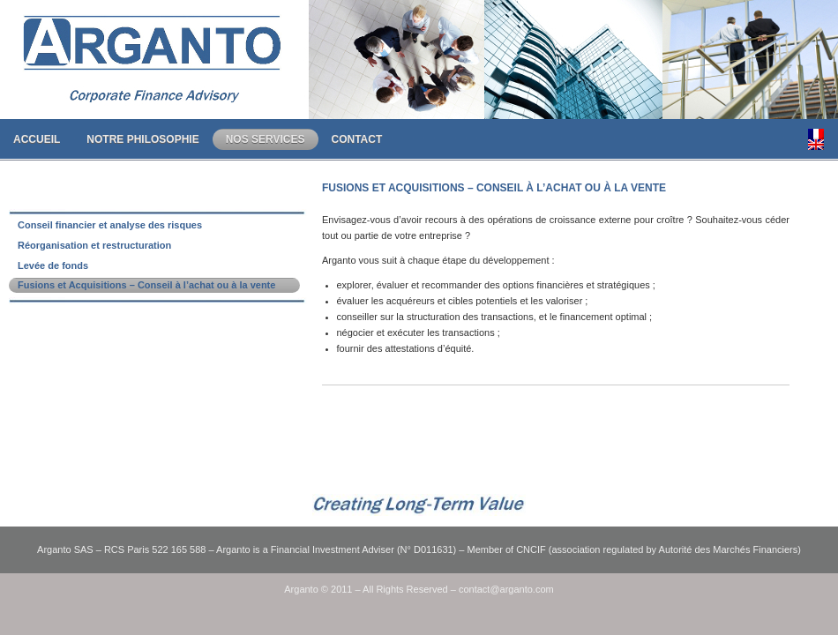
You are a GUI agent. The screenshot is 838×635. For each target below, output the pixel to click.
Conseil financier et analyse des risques (110, 225)
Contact (357, 139)
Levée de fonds (53, 265)
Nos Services (265, 139)
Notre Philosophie (142, 139)
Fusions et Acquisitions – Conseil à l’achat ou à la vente (146, 285)
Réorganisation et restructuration (94, 245)
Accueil (36, 139)
